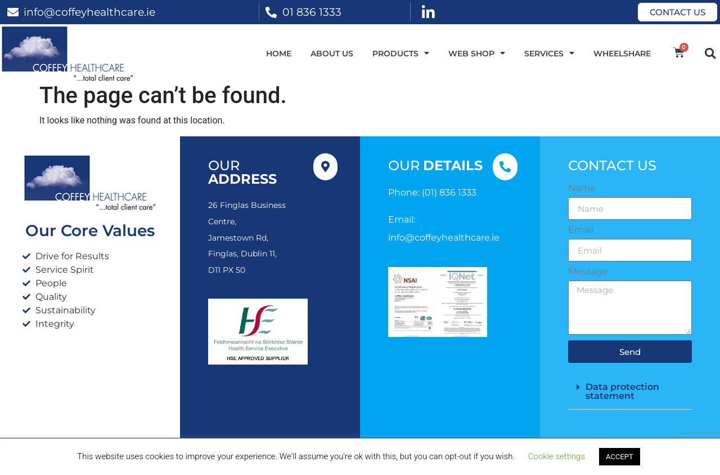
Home (278, 53)
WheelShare (622, 53)
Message (588, 271)
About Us (331, 53)
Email (580, 229)
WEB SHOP (476, 53)
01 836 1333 (311, 12)
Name (582, 188)
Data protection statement (622, 391)
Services (549, 53)
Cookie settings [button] (556, 456)
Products (400, 53)
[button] (710, 53)
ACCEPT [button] (619, 456)
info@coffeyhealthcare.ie (89, 12)
